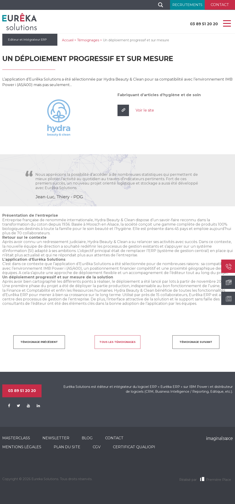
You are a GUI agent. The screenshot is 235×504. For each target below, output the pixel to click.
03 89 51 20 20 (204, 24)
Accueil (67, 40)
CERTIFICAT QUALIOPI (134, 447)
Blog (87, 438)
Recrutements (187, 5)
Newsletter (55, 438)
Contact (114, 438)
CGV (97, 447)
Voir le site (145, 110)
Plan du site (67, 447)
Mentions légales (21, 447)
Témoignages (88, 40)
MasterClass (16, 438)
